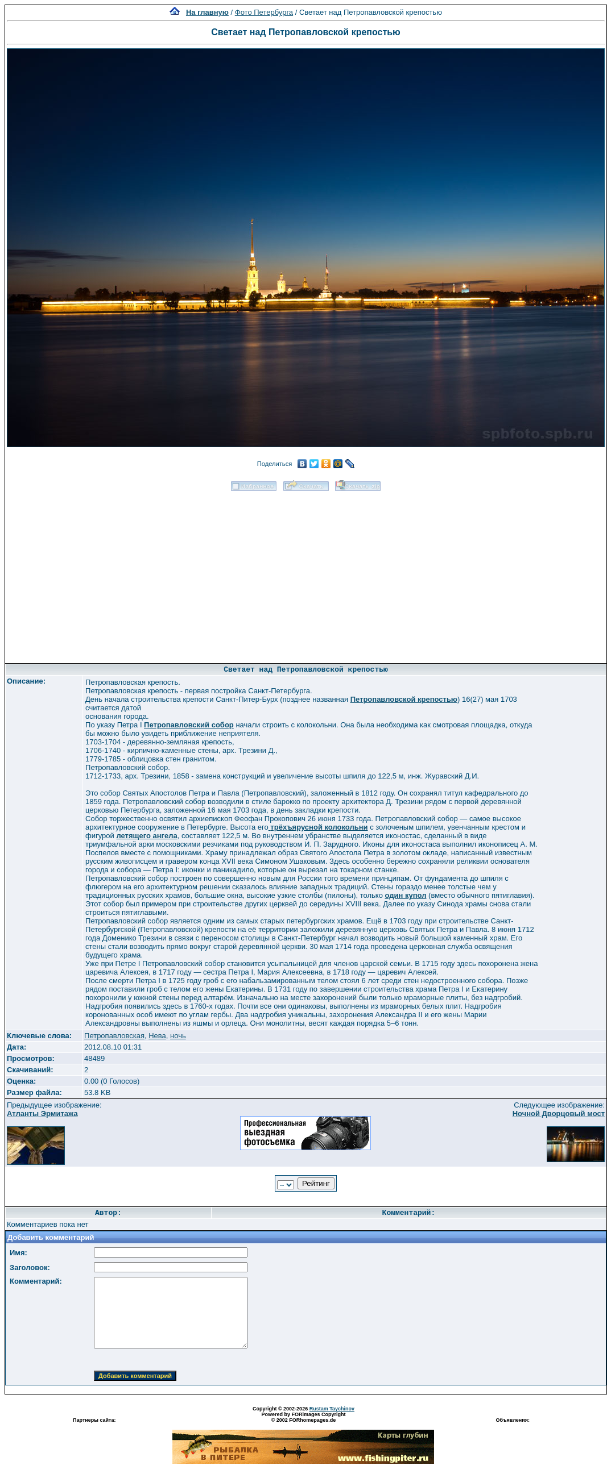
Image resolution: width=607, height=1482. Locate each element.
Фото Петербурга (264, 12)
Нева (157, 1035)
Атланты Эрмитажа (42, 1113)
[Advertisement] (306, 573)
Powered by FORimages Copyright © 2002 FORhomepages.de (303, 1417)
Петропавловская (114, 1035)
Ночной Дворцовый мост (559, 1113)
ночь (178, 1035)
